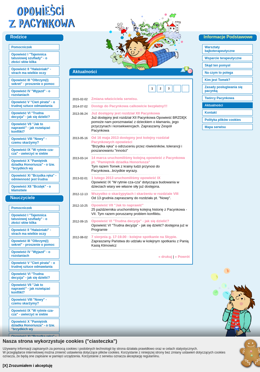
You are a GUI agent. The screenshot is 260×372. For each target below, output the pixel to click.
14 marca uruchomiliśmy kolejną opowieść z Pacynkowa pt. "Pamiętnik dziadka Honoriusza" (138, 160)
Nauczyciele (22, 197)
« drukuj (165, 257)
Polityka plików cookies (223, 120)
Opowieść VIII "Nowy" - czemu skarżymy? (29, 140)
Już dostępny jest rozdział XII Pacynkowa (125, 113)
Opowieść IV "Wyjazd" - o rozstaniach (30, 93)
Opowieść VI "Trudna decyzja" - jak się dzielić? (30, 115)
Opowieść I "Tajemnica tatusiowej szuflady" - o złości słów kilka (29, 58)
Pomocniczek (21, 47)
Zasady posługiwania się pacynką (224, 89)
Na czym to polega (219, 73)
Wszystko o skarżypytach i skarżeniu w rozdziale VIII (134, 194)
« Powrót (182, 257)
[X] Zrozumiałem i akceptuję (27, 365)
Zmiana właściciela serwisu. (114, 99)
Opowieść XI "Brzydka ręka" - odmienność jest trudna (33, 177)
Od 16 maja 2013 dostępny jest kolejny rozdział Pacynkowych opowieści (130, 140)
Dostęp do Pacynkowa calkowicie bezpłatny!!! (129, 106)
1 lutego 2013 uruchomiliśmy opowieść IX (125, 178)
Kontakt (211, 112)
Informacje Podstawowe (228, 37)
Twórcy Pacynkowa (219, 98)
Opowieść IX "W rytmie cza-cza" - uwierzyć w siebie (32, 151)
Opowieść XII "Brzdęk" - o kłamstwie (31, 188)
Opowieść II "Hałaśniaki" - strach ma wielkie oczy (31, 71)
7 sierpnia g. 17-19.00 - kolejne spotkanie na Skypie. (134, 237)
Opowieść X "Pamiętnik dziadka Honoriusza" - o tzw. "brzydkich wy (33, 164)
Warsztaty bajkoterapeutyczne (220, 49)
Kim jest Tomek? (217, 80)
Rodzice (18, 37)
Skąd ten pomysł (217, 65)
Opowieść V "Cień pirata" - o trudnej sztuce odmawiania (33, 104)
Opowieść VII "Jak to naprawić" (117, 205)
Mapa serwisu (215, 127)
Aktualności (214, 105)
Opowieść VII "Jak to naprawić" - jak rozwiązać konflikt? (30, 127)
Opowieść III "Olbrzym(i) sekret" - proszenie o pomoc (33, 82)
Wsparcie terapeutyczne (223, 58)
